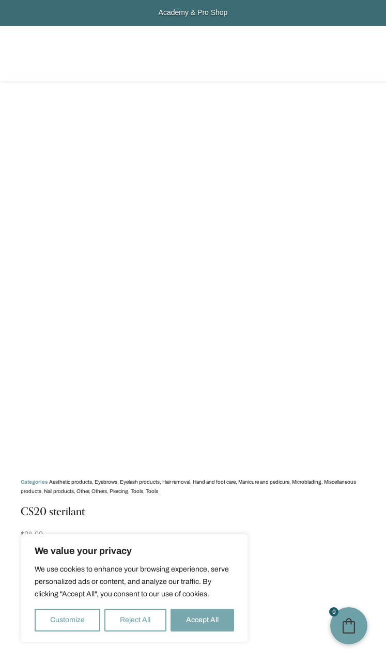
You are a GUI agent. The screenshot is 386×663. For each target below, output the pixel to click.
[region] (134, 588)
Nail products (59, 491)
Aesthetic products (70, 482)
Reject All (135, 620)
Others (99, 491)
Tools (137, 491)
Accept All (202, 620)
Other (82, 491)
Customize (67, 620)
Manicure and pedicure (263, 482)
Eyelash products (140, 482)
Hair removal (176, 482)
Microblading (306, 482)
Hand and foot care (214, 482)
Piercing (119, 491)
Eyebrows (106, 482)
